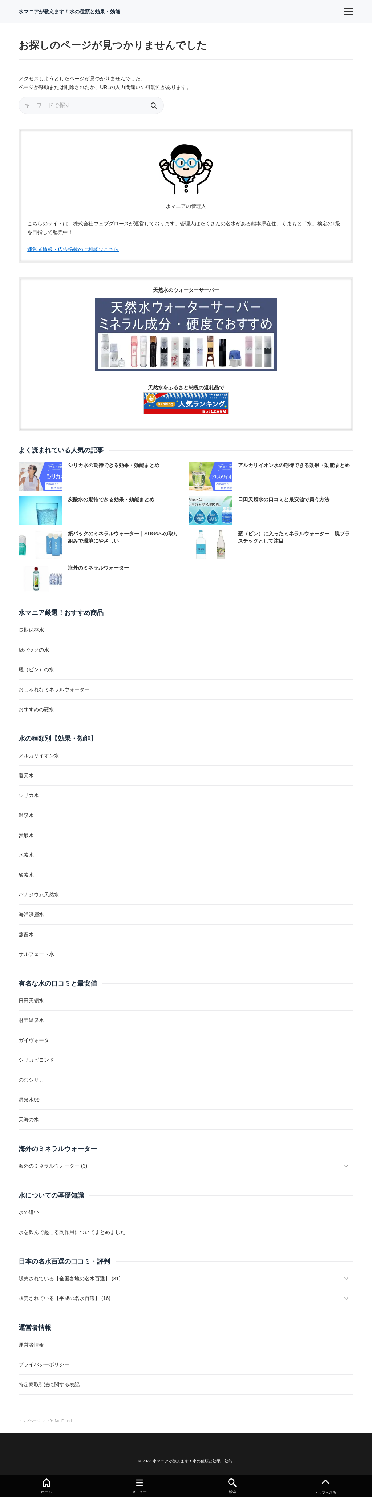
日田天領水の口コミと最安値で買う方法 (283, 499)
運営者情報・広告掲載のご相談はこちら (73, 249)
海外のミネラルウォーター (98, 568)
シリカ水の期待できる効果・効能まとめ (113, 465)
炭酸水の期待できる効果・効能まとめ (111, 499)
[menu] (348, 12)
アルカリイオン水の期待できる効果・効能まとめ (294, 465)
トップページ (29, 1421)
